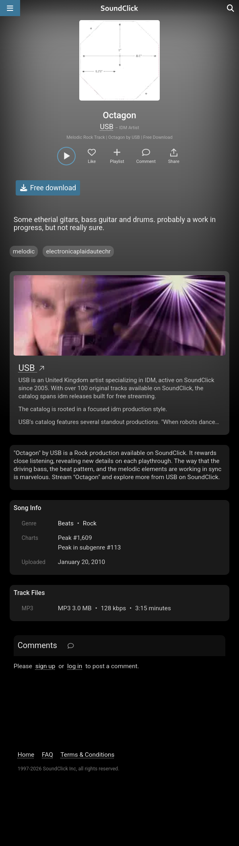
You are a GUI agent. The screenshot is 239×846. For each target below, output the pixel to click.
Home (26, 754)
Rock (90, 523)
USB (106, 126)
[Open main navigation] (10, 8)
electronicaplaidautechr (78, 251)
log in (74, 666)
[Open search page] (231, 8)
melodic (24, 251)
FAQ (47, 754)
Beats (66, 523)
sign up (45, 666)
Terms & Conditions (87, 754)
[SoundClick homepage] (119, 8)
